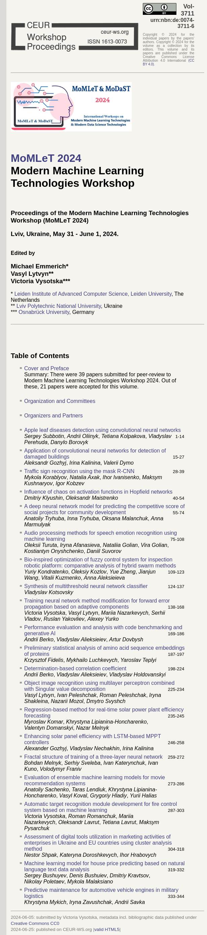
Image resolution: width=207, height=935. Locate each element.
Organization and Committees (59, 401)
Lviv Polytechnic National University (58, 306)
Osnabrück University (43, 312)
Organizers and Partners (53, 415)
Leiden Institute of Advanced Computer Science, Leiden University (93, 294)
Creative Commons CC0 (35, 923)
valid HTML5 (107, 929)
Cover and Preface (46, 368)
